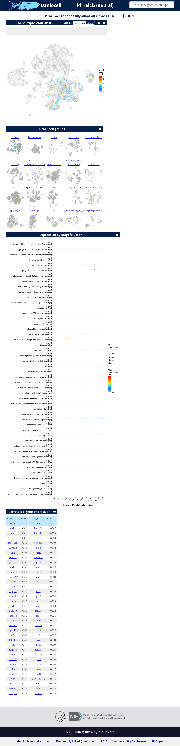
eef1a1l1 (38, 557)
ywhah (12, 688)
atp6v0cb (13, 542)
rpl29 (38, 630)
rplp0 (38, 640)
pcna (38, 620)
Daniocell (51, 5)
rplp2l (38, 547)
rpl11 (38, 581)
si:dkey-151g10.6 (38, 538)
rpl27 (38, 659)
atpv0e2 (13, 673)
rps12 (38, 562)
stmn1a (38, 693)
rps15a (38, 625)
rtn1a (12, 567)
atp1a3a (13, 649)
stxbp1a (13, 693)
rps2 (38, 683)
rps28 (38, 567)
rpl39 (38, 673)
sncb (12, 538)
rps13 (38, 644)
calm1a (13, 659)
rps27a (38, 654)
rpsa (38, 591)
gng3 (12, 552)
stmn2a (13, 557)
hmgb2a (38, 528)
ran (38, 586)
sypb (12, 678)
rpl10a (38, 649)
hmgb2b (38, 542)
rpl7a (38, 635)
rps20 (38, 576)
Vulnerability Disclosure (130, 741)
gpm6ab (13, 533)
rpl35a (38, 610)
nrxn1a (12, 664)
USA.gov (157, 741)
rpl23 (38, 664)
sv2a (13, 635)
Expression (79, 22)
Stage (90, 22)
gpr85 (13, 620)
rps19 (38, 596)
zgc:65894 (13, 576)
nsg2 (12, 644)
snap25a (12, 615)
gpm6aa (13, 572)
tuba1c (12, 640)
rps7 (38, 615)
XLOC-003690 (38, 678)
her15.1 (38, 688)
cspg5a (13, 591)
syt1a (12, 669)
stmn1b (13, 581)
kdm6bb (12, 586)
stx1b (12, 605)
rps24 (38, 605)
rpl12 (38, 572)
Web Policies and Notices (33, 741)
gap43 (13, 630)
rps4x (38, 669)
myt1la (12, 683)
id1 (38, 601)
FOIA (104, 741)
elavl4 (13, 601)
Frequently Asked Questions (75, 741)
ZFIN (129, 16)
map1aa (13, 610)
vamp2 (12, 596)
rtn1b (12, 528)
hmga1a (38, 533)
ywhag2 (13, 547)
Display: (68, 22)
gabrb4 (12, 562)
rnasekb (13, 625)
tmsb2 (13, 654)
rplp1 (38, 552)
